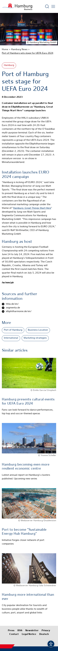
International (11, 338)
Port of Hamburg (13, 330)
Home (5, 49)
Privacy (46, 630)
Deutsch (44, 634)
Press (11, 630)
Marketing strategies (35, 338)
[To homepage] (17, 6)
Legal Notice (29, 634)
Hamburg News (19, 49)
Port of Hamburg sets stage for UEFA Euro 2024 (27, 53)
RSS (19, 630)
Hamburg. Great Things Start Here (32, 208)
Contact (14, 634)
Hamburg (9, 65)
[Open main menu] (53, 6)
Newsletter (32, 630)
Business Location (38, 330)
